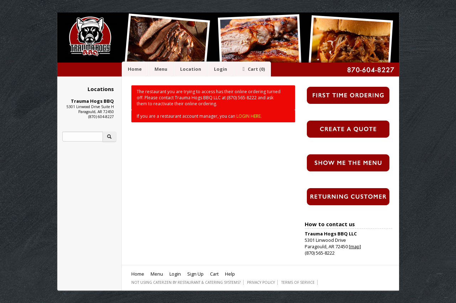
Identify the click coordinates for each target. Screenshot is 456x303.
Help (230, 274)
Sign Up (195, 274)
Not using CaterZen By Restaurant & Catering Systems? (186, 282)
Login (220, 69)
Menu (160, 69)
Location (190, 69)
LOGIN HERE (248, 116)
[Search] (82, 137)
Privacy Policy (261, 282)
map (355, 246)
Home (135, 69)
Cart (252, 69)
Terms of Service (298, 282)
